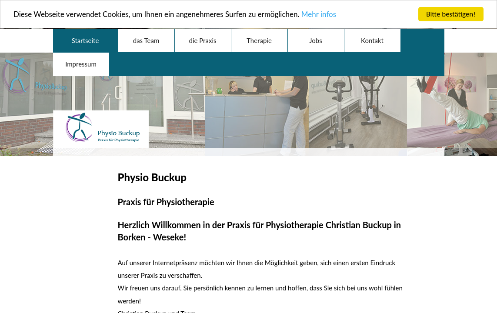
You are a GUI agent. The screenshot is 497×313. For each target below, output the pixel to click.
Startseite (85, 39)
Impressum (81, 63)
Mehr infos (318, 13)
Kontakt (372, 39)
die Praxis (203, 39)
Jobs (315, 39)
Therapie (259, 39)
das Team (146, 39)
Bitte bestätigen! (451, 12)
